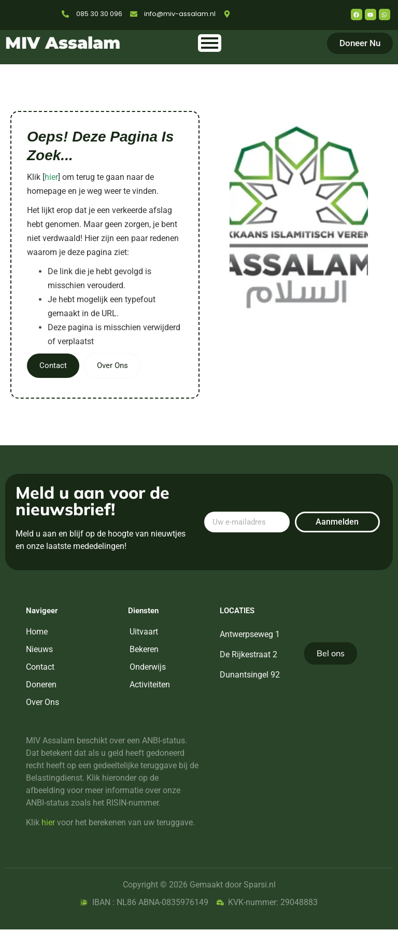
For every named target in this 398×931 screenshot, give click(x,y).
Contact (54, 367)
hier (51, 177)
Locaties (237, 612)
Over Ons (116, 367)
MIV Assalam (62, 43)
